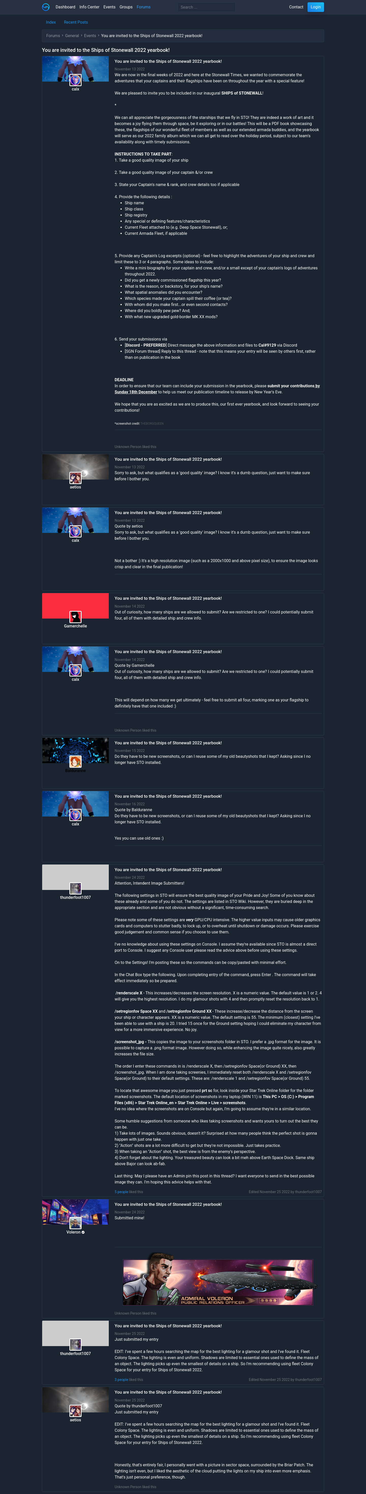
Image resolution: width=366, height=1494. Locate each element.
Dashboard (65, 7)
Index (51, 22)
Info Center (89, 7)
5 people (121, 1192)
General (72, 35)
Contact (296, 7)
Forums (143, 7)
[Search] (206, 7)
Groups (125, 7)
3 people (121, 1380)
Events (109, 7)
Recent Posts (76, 22)
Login (316, 7)
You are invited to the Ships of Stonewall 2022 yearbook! (168, 61)
